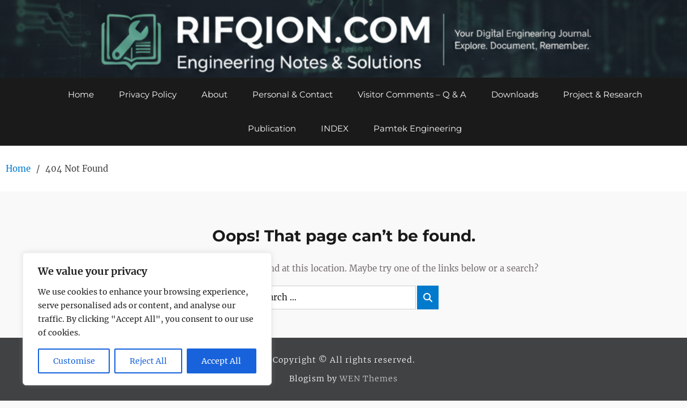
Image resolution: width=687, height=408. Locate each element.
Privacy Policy (148, 94)
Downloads (514, 94)
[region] (147, 319)
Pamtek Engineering (417, 128)
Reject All (148, 361)
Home (81, 94)
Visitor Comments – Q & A (412, 94)
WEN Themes (369, 378)
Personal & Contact (292, 94)
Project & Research (602, 94)
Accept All (221, 361)
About (214, 94)
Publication (272, 128)
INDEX (335, 128)
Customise (74, 361)
